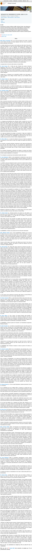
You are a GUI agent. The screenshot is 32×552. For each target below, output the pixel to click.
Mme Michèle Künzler (5, 232)
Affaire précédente (10, 17)
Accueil (31, 3)
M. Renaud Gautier (4, 384)
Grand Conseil (12, 3)
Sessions (10, 0)
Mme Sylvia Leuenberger (5, 40)
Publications (15, 0)
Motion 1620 (4, 36)
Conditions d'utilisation (27, 3)
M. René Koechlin (4, 325)
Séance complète (4, 17)
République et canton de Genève (4, 3)
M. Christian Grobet (4, 90)
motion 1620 (12, 548)
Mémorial (24, 0)
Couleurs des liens (29, 3)
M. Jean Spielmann (4, 157)
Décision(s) (3, 22)
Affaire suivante (17, 17)
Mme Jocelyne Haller (4, 426)
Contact (26, 3)
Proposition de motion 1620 (7, 34)
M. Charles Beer (3, 474)
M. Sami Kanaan (4, 66)
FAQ (27, 0)
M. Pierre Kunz (3, 409)
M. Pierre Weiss (3, 315)
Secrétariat (20, 0)
